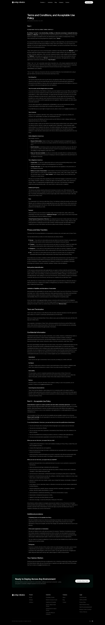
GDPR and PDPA (83, 599)
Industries (50, 2)
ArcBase (31, 599)
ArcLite (30, 597)
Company (61, 2)
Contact (67, 2)
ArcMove (31, 602)
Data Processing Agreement (85, 607)
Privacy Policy (82, 602)
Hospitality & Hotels (50, 597)
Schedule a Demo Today (82, 581)
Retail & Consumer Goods (51, 599)
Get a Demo (89, 2)
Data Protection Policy (84, 604)
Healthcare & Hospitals (51, 602)
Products (43, 2)
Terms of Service (83, 611)
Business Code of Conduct (85, 609)
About (64, 597)
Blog (56, 2)
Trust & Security (82, 597)
